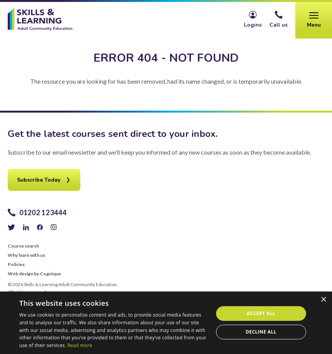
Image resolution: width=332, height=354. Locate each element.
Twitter (11, 227)
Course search (23, 246)
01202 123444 (42, 212)
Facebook (40, 227)
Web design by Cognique (34, 273)
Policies (16, 264)
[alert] (166, 323)
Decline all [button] (261, 332)
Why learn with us (26, 255)
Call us (278, 25)
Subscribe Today (38, 180)
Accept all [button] (261, 313)
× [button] (323, 300)
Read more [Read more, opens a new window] (80, 345)
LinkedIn (26, 227)
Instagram (54, 227)
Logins (253, 25)
